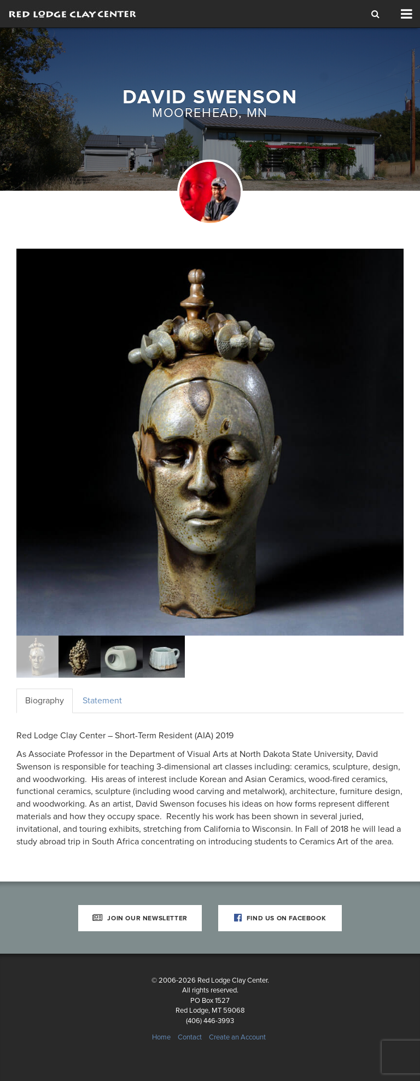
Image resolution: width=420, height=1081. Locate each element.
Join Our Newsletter (140, 918)
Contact (190, 1037)
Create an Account (237, 1037)
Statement (102, 700)
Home (161, 1037)
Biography (44, 700)
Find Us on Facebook (280, 918)
